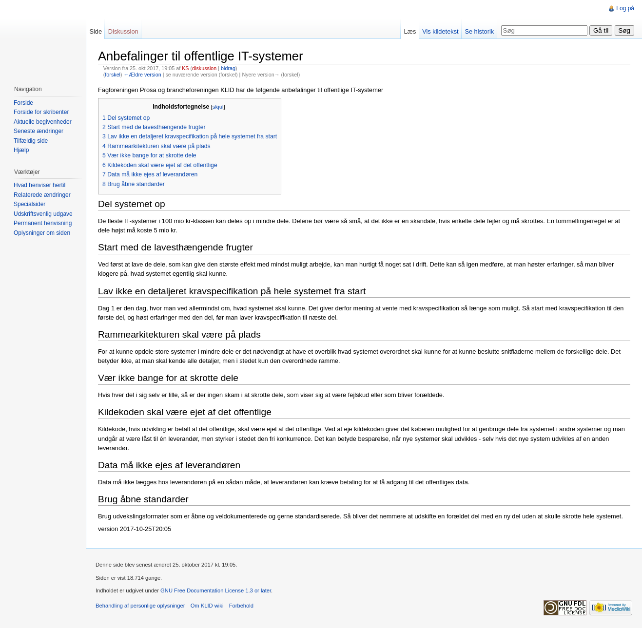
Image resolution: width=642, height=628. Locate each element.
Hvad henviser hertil (39, 185)
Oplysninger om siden (42, 232)
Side (95, 31)
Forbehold (241, 606)
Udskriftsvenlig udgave (43, 213)
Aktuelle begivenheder (43, 121)
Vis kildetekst (440, 31)
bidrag (228, 68)
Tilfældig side (31, 140)
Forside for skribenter (41, 112)
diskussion (204, 68)
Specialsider (29, 204)
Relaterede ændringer (42, 194)
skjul (218, 107)
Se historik (479, 31)
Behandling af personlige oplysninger (140, 606)
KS (185, 68)
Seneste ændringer (38, 131)
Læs (410, 31)
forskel (112, 74)
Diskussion (123, 31)
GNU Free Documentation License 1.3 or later (215, 590)
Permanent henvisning (43, 223)
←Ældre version (142, 74)
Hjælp (21, 150)
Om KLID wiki (207, 606)
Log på (625, 8)
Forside (23, 102)
